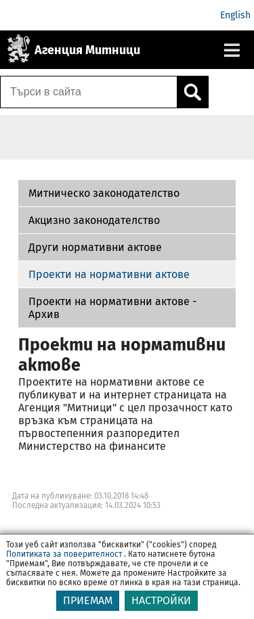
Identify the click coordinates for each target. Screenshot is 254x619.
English (235, 15)
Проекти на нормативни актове (109, 274)
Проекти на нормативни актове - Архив (112, 308)
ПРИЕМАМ (87, 600)
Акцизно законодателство (94, 220)
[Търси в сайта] (89, 92)
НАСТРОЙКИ (161, 600)
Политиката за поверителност (64, 554)
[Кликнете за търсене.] (192, 92)
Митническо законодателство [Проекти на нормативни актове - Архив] (103, 193)
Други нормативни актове (95, 247)
